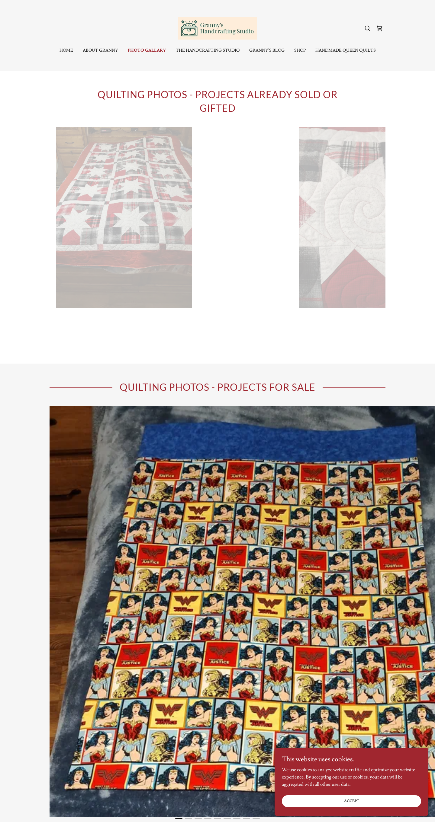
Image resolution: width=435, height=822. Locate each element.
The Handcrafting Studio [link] (208, 50)
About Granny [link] (100, 50)
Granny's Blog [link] (267, 50)
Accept (367, 800)
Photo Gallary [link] (147, 50)
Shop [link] (300, 50)
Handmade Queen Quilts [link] (345, 50)
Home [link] (66, 50)
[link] (217, 27)
